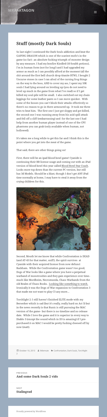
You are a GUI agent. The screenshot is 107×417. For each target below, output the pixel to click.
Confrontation (60, 350)
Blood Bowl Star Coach (75, 165)
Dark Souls (72, 350)
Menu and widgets (95, 15)
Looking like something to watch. (68, 283)
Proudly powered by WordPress (31, 411)
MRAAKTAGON (21, 10)
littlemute (44, 350)
